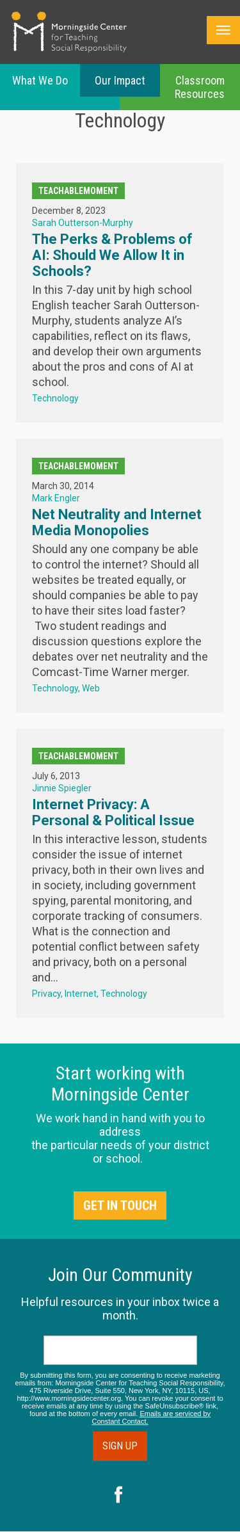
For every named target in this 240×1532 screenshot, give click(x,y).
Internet (81, 993)
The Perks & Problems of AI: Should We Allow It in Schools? (112, 255)
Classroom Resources (200, 87)
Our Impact (120, 80)
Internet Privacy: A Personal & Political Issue (113, 812)
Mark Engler (56, 498)
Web (91, 688)
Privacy (46, 993)
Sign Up (120, 1446)
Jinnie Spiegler (62, 788)
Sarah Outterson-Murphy (82, 223)
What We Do (40, 80)
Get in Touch (120, 1205)
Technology (55, 398)
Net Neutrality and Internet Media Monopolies (117, 522)
